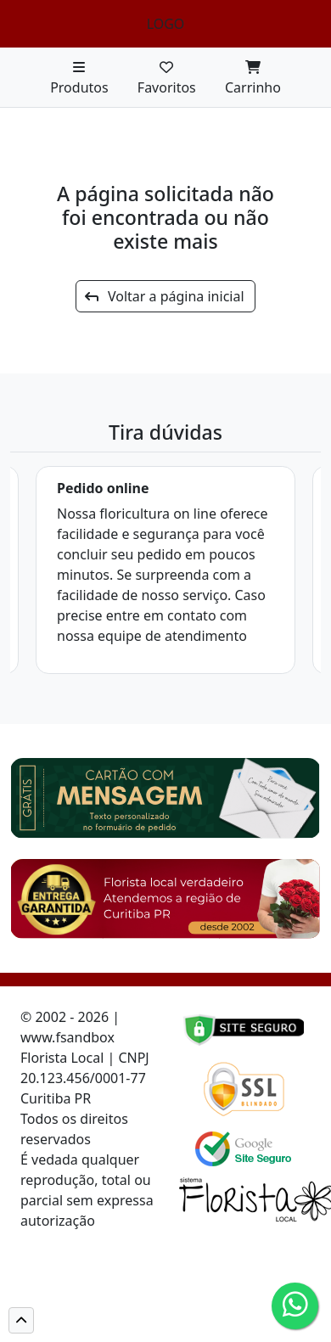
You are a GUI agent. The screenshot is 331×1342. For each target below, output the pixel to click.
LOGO (166, 23)
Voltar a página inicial (164, 296)
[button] (21, 1320)
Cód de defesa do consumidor (81, 1241)
